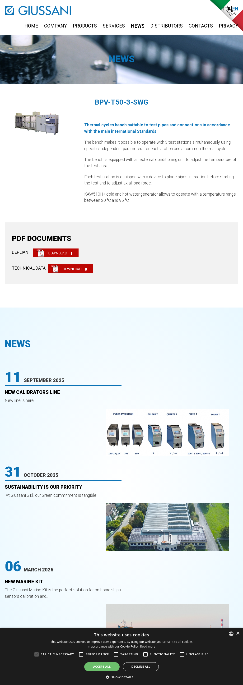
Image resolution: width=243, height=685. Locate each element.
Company (55, 26)
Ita (227, 9)
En (235, 9)
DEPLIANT (21, 252)
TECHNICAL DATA (29, 268)
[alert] (121, 656)
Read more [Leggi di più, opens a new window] (147, 646)
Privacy (228, 26)
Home (31, 26)
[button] (121, 677)
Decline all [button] (140, 667)
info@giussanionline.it (212, 604)
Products (85, 26)
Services (114, 26)
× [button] (237, 633)
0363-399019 (135, 604)
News (137, 26)
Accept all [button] (102, 667)
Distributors (166, 26)
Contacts (201, 26)
